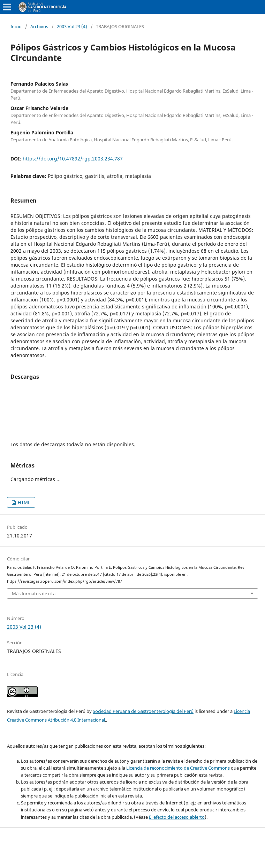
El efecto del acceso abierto (177, 817)
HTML (23, 502)
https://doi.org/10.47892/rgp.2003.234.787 (73, 158)
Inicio (16, 26)
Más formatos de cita (33, 593)
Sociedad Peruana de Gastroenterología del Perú (143, 711)
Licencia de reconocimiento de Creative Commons (178, 768)
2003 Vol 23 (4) (72, 26)
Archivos (39, 26)
